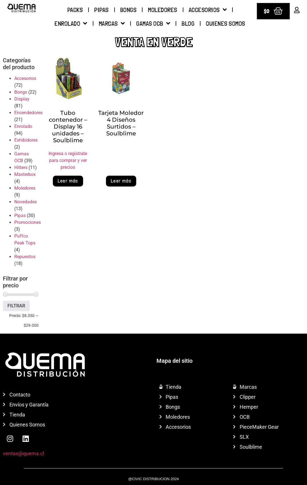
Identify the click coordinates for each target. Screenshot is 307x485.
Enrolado (71, 23)
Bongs (128, 9)
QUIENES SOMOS (225, 23)
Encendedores (28, 112)
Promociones (27, 222)
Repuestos (24, 256)
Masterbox (25, 174)
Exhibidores (26, 140)
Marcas (112, 23)
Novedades (25, 202)
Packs (75, 9)
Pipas (101, 9)
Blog (188, 23)
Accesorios (208, 10)
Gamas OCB (153, 23)
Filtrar (16, 305)
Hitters (20, 167)
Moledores (162, 9)
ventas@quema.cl (23, 453)
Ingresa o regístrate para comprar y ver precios (68, 160)
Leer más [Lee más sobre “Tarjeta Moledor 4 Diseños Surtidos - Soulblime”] (121, 181)
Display (21, 99)
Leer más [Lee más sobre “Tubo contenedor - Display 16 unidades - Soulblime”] (68, 181)
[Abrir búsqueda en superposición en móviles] (286, 11)
